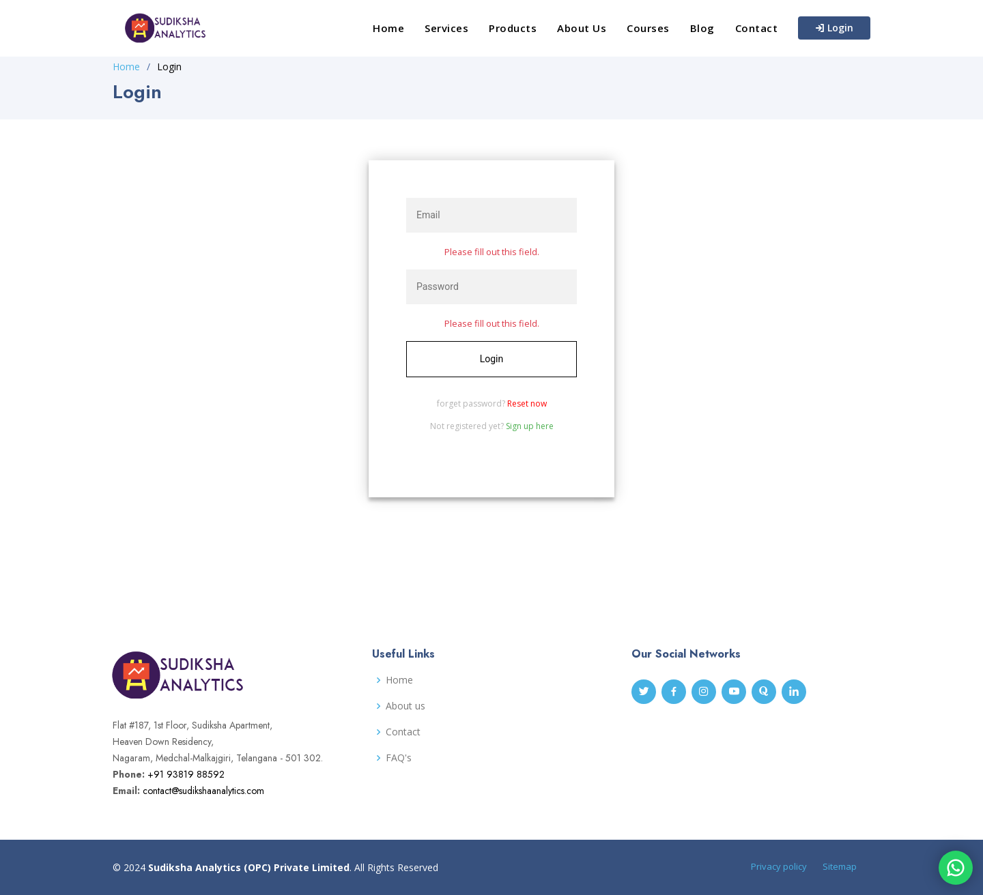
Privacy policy (779, 866)
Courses (648, 28)
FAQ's (399, 758)
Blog (702, 28)
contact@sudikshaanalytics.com (203, 790)
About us (405, 706)
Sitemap (840, 866)
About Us (581, 28)
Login (834, 27)
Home (388, 28)
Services (446, 28)
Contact (756, 28)
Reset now (527, 403)
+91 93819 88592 (186, 774)
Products (513, 28)
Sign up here (530, 426)
